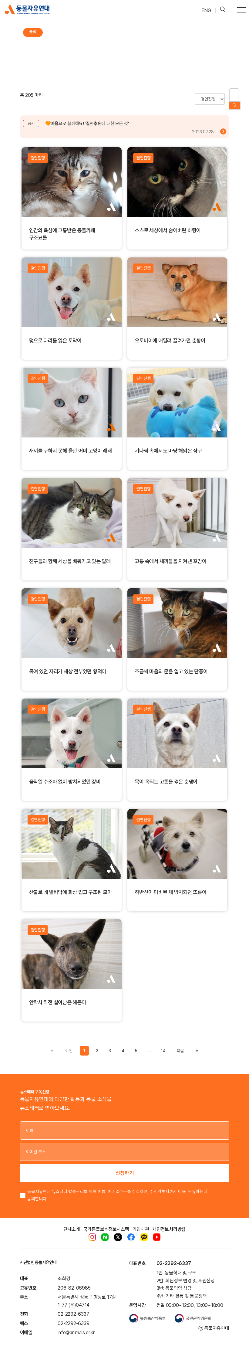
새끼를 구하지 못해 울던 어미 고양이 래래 (70, 442)
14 (163, 1042)
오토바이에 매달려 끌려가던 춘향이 (170, 332)
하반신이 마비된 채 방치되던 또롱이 (170, 884)
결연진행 (38, 150)
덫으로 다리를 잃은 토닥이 (55, 332)
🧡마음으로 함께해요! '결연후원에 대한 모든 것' (87, 115)
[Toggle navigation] (241, 10)
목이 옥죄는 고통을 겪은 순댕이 (166, 773)
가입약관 (141, 1221)
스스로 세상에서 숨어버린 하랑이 (168, 222)
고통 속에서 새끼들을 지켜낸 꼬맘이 (170, 553)
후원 (32, 32)
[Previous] (180, 1042)
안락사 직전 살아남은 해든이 (57, 994)
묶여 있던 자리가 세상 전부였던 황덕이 (67, 663)
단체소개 (71, 1221)
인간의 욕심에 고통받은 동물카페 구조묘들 (62, 226)
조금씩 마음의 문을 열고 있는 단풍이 (171, 663)
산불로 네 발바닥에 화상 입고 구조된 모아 (70, 884)
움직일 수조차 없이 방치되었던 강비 (65, 773)
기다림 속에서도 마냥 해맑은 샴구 (168, 442)
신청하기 (125, 1165)
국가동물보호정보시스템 (106, 1221)
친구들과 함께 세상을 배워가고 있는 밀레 (70, 553)
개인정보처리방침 (169, 1221)
